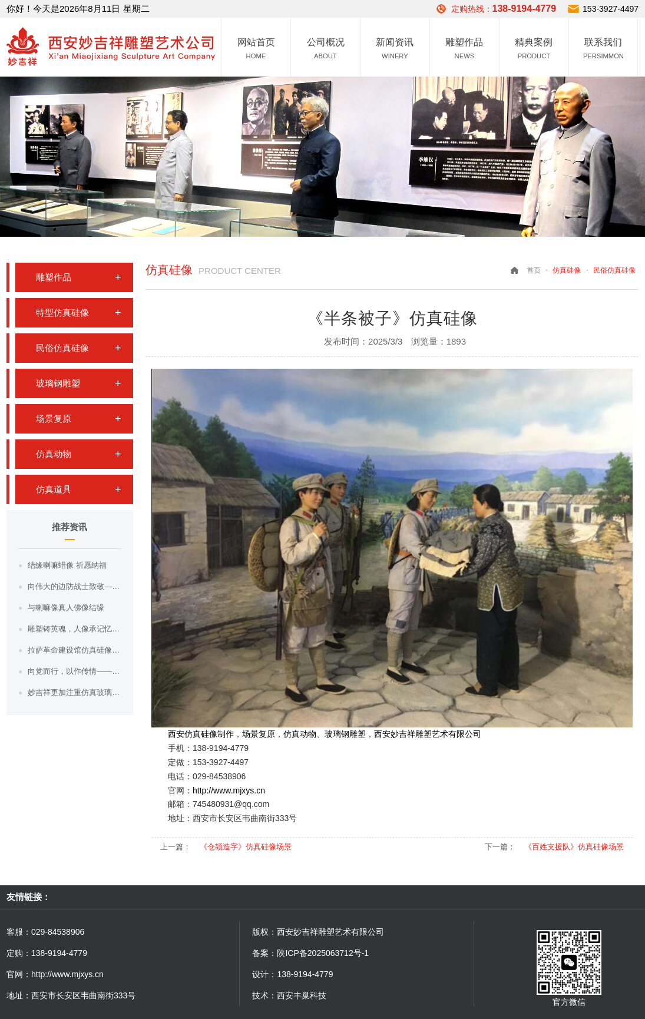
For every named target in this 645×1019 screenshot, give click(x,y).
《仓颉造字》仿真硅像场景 (246, 846)
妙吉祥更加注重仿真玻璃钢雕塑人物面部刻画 (74, 692)
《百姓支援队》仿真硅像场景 (574, 846)
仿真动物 (53, 454)
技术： (264, 995)
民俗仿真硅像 (62, 348)
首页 (534, 270)
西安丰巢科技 (301, 995)
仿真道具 (53, 489)
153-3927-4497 (611, 9)
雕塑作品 (53, 277)
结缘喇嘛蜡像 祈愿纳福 (67, 565)
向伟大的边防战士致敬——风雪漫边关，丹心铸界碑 (74, 586)
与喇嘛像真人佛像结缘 (66, 607)
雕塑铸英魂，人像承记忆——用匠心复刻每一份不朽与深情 (74, 628)
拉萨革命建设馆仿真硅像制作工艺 (74, 650)
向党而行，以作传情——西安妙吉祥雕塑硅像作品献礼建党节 (74, 671)
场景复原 (53, 418)
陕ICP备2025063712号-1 (323, 953)
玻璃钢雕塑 (58, 383)
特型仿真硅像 (62, 312)
